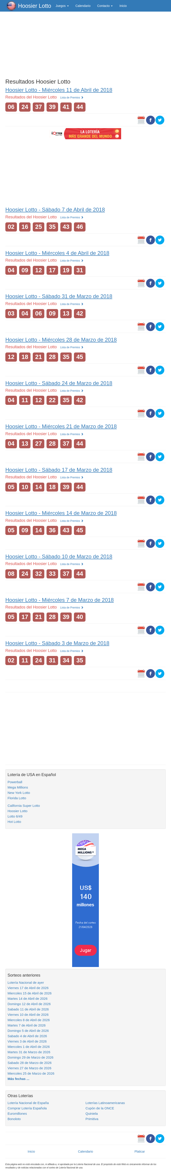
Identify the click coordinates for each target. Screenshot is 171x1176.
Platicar (139, 1151)
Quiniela (92, 1113)
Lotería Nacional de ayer (26, 982)
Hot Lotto (14, 822)
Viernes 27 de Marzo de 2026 (29, 1068)
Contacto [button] (105, 6)
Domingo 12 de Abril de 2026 (29, 1004)
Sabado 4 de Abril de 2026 (27, 1036)
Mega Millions (18, 787)
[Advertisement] (85, 44)
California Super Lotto (24, 805)
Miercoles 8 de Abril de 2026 (29, 1020)
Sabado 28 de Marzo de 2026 (30, 1063)
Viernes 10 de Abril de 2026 (28, 1014)
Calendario (83, 6)
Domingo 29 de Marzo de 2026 (30, 1057)
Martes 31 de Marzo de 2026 (29, 1052)
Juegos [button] (62, 6)
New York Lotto (19, 793)
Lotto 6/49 (15, 816)
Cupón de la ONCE (100, 1108)
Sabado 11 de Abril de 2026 (28, 1009)
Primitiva (92, 1119)
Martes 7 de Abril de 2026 (27, 1025)
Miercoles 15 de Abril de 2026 (30, 993)
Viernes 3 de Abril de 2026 (27, 1041)
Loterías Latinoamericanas (105, 1103)
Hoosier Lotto (34, 6)
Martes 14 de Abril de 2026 (27, 998)
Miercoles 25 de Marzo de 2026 (31, 1073)
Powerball (15, 782)
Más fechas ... (18, 1079)
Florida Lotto (17, 798)
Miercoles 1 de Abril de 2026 (29, 1047)
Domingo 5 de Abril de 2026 (28, 1031)
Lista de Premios (71, 97)
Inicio (123, 6)
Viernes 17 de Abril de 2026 (28, 988)
